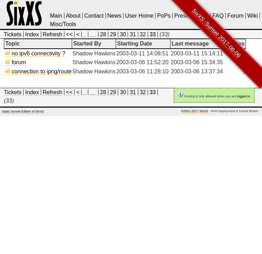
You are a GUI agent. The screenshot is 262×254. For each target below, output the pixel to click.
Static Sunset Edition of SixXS (23, 111)
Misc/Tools (63, 24)
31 (133, 34)
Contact (93, 16)
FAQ (218, 16)
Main (56, 16)
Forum (235, 16)
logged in (243, 96)
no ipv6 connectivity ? (35, 53)
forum (15, 62)
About (73, 16)
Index (32, 34)
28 (103, 34)
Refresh (52, 34)
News (114, 16)
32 (143, 34)
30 (123, 34)
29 (113, 34)
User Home (139, 16)
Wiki (252, 16)
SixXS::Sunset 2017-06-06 (216, 33)
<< (69, 34)
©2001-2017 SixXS (194, 111)
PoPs (164, 16)
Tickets (12, 34)
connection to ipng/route (38, 71)
